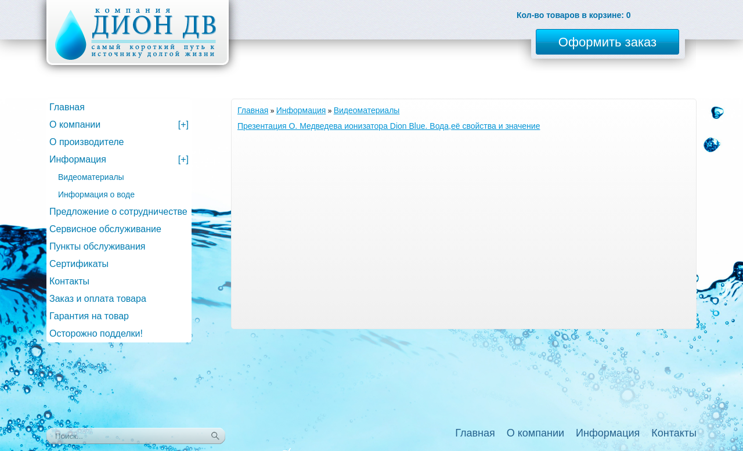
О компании (119, 124)
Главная (252, 110)
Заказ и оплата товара (97, 299)
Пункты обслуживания (97, 246)
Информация (301, 110)
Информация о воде (96, 194)
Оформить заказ (607, 42)
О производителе (86, 142)
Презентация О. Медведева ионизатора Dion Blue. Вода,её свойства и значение (388, 126)
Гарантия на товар (89, 316)
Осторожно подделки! (96, 333)
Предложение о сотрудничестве (118, 212)
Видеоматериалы (367, 110)
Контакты (69, 281)
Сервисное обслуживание (105, 229)
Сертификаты (79, 264)
